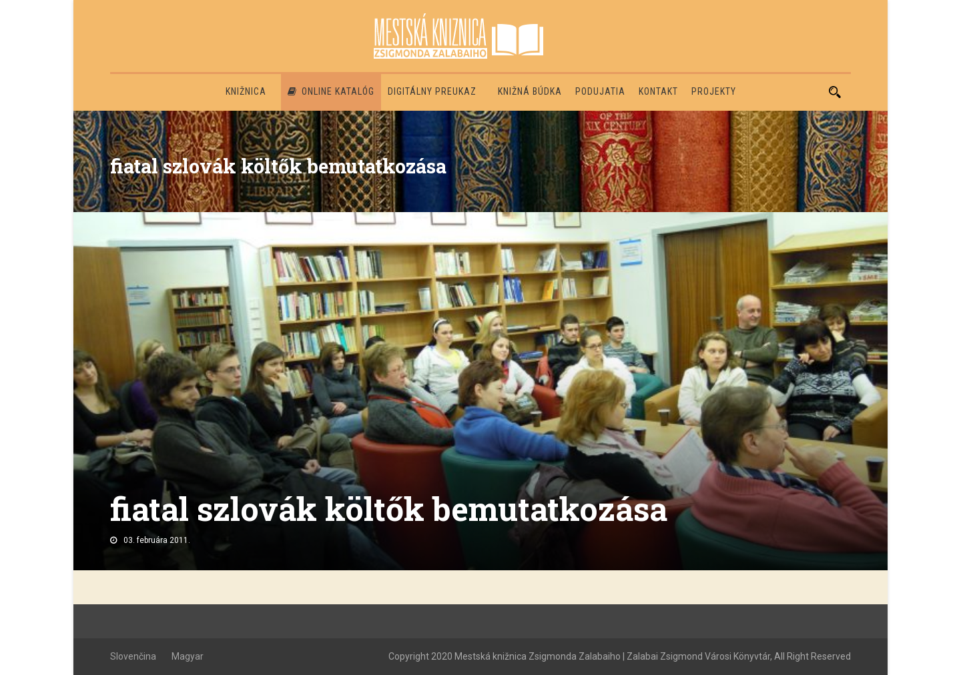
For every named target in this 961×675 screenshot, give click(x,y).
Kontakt (658, 91)
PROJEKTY (713, 91)
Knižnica (246, 91)
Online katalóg (331, 91)
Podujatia (600, 91)
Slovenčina (133, 656)
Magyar (188, 656)
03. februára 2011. (156, 540)
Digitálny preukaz (432, 91)
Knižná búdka (530, 91)
